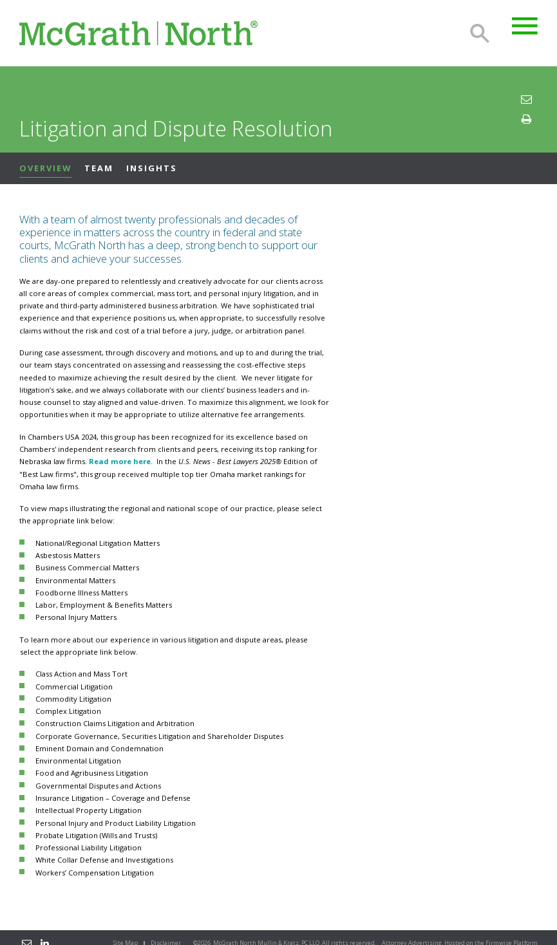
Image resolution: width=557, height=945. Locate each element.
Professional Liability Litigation (88, 847)
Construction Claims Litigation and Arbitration (114, 723)
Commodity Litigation (73, 699)
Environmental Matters (75, 580)
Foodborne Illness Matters (81, 592)
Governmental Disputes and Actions (98, 786)
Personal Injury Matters (76, 617)
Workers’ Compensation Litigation (94, 872)
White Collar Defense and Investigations (104, 860)
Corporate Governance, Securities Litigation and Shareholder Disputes (159, 736)
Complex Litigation (68, 711)
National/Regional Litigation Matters (97, 543)
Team (98, 168)
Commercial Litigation (74, 686)
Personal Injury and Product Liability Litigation (115, 823)
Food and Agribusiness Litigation (91, 773)
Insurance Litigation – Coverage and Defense (113, 798)
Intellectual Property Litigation (88, 810)
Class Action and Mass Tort (81, 673)
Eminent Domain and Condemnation (99, 748)
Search (479, 33)
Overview (45, 168)
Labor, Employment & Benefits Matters (103, 605)
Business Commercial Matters (87, 567)
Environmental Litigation (78, 760)
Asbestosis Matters (67, 555)
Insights (151, 168)
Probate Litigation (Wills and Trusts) (96, 835)
